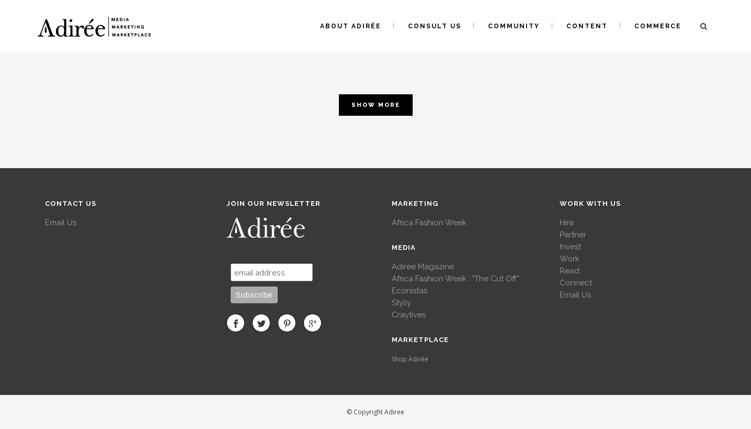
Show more (375, 105)
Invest (570, 246)
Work (569, 258)
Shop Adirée (410, 359)
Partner (573, 234)
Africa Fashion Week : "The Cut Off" (455, 278)
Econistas (409, 290)
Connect (576, 283)
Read (569, 271)
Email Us (60, 222)
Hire (567, 222)
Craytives (409, 315)
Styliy (401, 302)
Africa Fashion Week (429, 222)
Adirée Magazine (423, 266)
